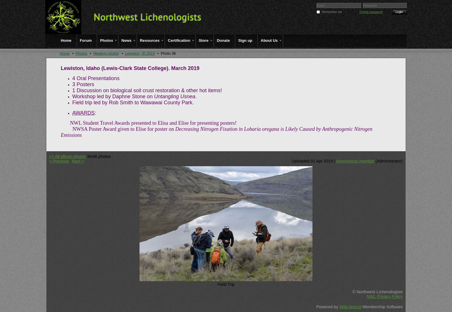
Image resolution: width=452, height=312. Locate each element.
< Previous (59, 161)
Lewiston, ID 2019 (140, 53)
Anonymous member (355, 161)
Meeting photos (106, 53)
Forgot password (370, 12)
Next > (78, 161)
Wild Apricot (350, 307)
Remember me (332, 12)
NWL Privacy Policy (385, 296)
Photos (81, 53)
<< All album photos (67, 156)
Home (65, 53)
